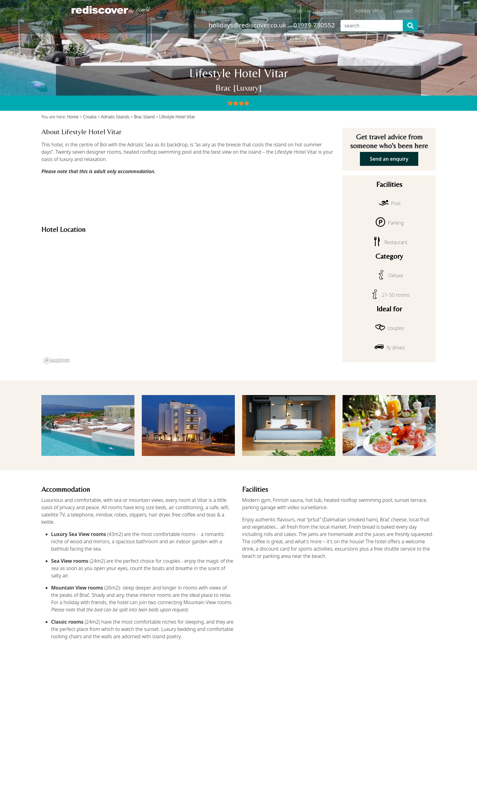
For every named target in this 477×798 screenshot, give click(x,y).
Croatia (89, 117)
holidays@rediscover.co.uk (247, 25)
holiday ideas (369, 10)
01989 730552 (314, 25)
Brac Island (144, 117)
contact (404, 10)
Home (73, 117)
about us (292, 10)
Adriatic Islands (115, 117)
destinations (328, 10)
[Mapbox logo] (56, 360)
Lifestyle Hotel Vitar (177, 117)
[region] (188, 301)
